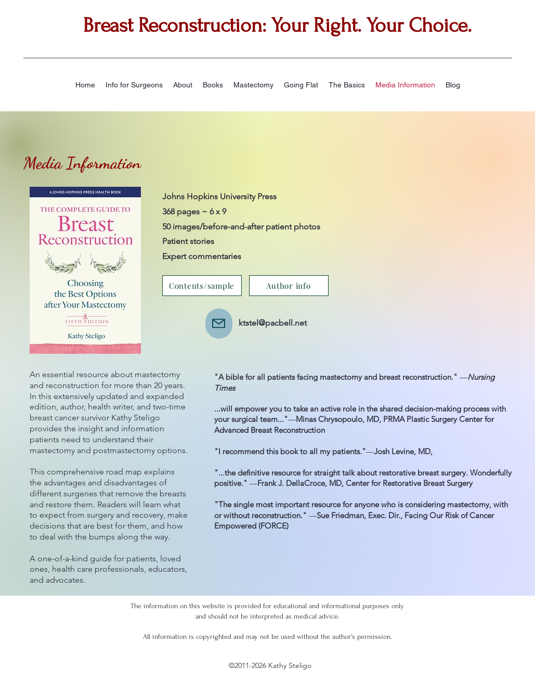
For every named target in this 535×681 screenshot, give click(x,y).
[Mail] (218, 324)
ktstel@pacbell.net (273, 323)
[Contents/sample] (202, 285)
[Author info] (289, 285)
